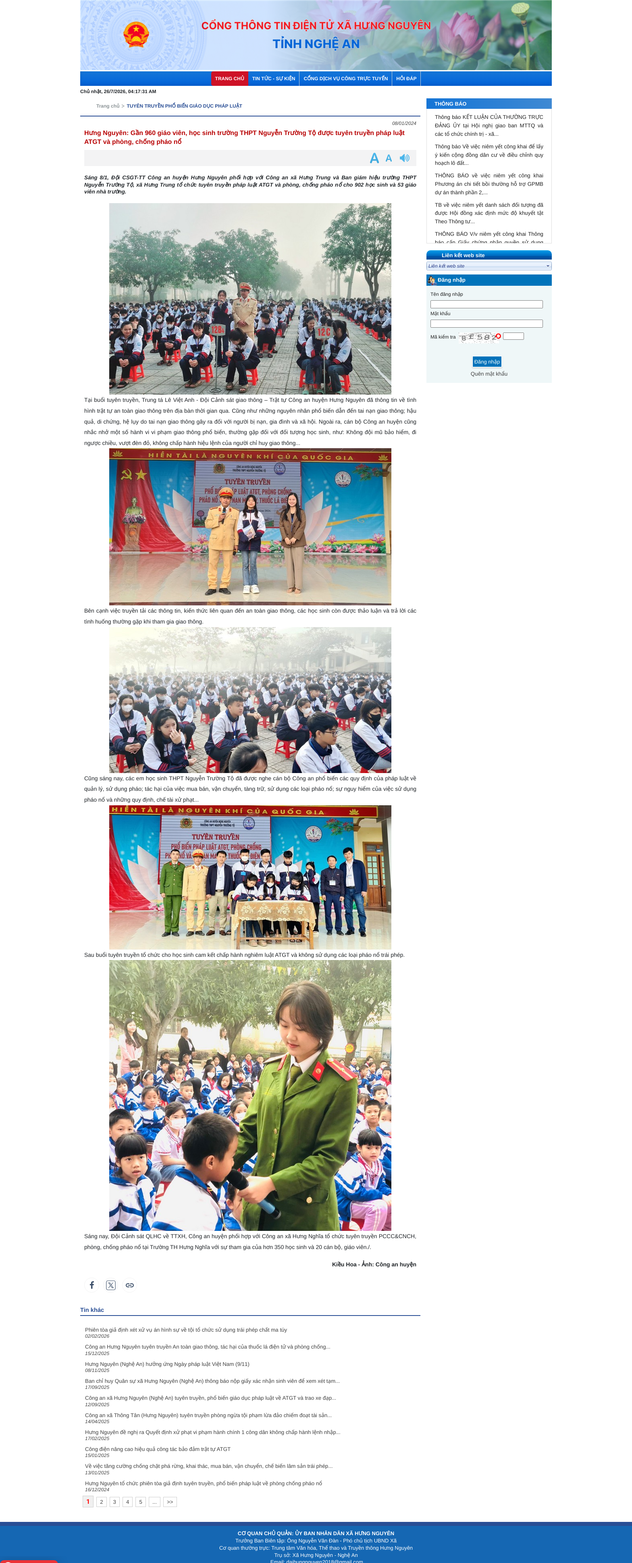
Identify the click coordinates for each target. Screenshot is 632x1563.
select (548, 256)
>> (170, 1493)
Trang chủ (107, 97)
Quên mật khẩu (489, 365)
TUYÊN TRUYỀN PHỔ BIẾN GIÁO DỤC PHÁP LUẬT (184, 97)
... (154, 1493)
